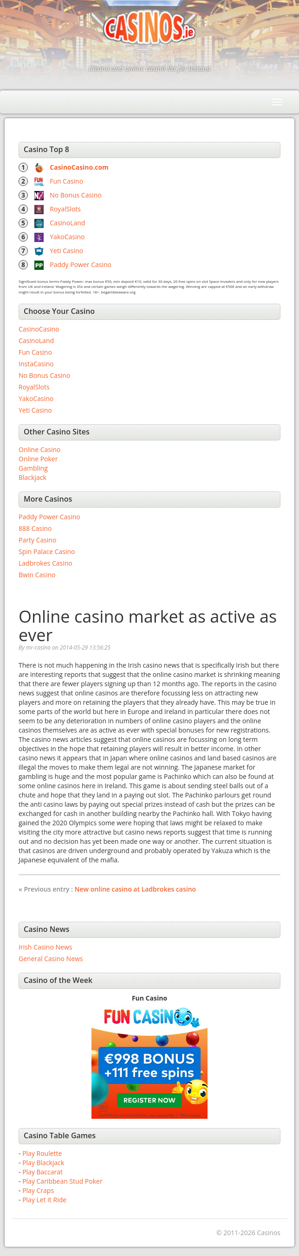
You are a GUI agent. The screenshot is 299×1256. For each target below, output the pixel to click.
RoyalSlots (65, 208)
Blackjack (32, 477)
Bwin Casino (37, 574)
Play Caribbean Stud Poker (62, 1181)
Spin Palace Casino (47, 551)
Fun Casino (66, 181)
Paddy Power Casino (80, 264)
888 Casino (35, 528)
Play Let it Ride (44, 1199)
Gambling (33, 468)
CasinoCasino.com (79, 167)
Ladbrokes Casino (45, 563)
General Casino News (51, 958)
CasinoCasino (39, 329)
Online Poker (38, 458)
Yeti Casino (66, 250)
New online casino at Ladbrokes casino (135, 889)
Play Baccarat (42, 1171)
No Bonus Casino (75, 195)
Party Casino (37, 540)
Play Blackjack (43, 1162)
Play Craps (38, 1190)
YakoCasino (67, 236)
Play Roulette (42, 1153)
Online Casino (39, 449)
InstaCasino (36, 363)
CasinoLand (67, 222)
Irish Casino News (45, 947)
